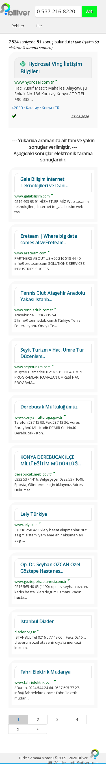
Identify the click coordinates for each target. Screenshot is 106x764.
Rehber (17, 25)
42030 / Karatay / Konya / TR (35, 108)
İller (39, 25)
